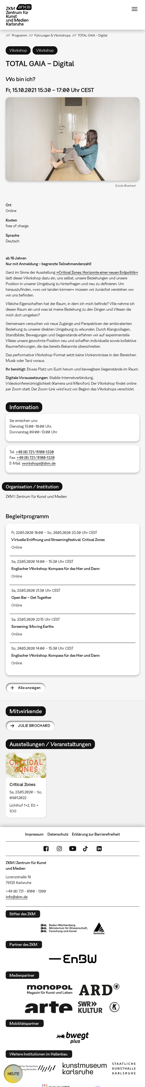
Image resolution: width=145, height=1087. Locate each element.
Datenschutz (57, 834)
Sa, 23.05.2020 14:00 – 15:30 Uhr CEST (42, 561)
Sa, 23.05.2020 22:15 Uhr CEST (35, 619)
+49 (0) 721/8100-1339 (36, 457)
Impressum (34, 834)
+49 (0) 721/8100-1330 (35, 452)
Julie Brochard (34, 725)
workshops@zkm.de (39, 463)
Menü (134, 9)
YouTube (72, 848)
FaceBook (46, 848)
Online (11, 210)
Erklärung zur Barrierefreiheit (96, 834)
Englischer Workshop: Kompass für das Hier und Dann (55, 568)
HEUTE (13, 1074)
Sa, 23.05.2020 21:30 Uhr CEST (36, 590)
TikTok (86, 848)
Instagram (59, 848)
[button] (72, 138)
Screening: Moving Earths (32, 626)
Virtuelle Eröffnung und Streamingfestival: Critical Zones (58, 539)
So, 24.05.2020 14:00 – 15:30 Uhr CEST (42, 648)
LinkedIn (99, 848)
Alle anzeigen (29, 687)
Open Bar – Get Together (31, 597)
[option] (28, 785)
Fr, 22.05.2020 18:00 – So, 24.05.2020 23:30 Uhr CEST (54, 532)
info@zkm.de (17, 897)
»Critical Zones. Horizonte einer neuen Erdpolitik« (97, 272)
